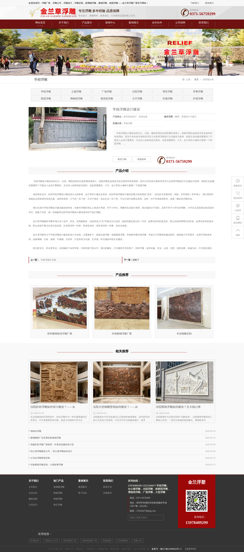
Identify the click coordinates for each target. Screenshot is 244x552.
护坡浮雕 (198, 98)
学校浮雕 (46, 91)
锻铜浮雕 (58, 493)
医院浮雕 (46, 98)
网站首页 (40, 24)
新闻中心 (110, 24)
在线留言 (107, 493)
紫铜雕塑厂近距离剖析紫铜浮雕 (45, 438)
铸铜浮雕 (58, 499)
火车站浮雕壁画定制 (40, 458)
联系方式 (107, 487)
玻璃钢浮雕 (59, 487)
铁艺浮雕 (58, 505)
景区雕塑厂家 (69, 541)
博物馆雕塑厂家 (89, 541)
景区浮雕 (168, 91)
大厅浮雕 (137, 98)
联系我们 (203, 24)
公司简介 (33, 487)
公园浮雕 (76, 91)
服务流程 (33, 499)
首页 (196, 79)
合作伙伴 (157, 24)
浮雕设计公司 (51, 541)
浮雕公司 (137, 541)
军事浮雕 (198, 91)
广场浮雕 (107, 91)
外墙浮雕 (168, 98)
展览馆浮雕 (107, 98)
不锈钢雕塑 (122, 541)
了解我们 (194, 3)
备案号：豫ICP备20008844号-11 (167, 549)
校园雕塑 (107, 541)
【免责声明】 (190, 549)
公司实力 (33, 505)
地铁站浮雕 (35, 431)
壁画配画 (34, 541)
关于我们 (63, 24)
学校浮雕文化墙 (48, 260)
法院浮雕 (137, 91)
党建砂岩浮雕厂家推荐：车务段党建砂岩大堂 (52, 444)
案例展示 (209, 3)
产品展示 (87, 24)
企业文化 (33, 493)
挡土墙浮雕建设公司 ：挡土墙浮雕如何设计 (51, 451)
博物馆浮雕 (76, 98)
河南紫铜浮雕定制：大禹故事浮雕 (46, 465)
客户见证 (82, 493)
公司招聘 (180, 24)
